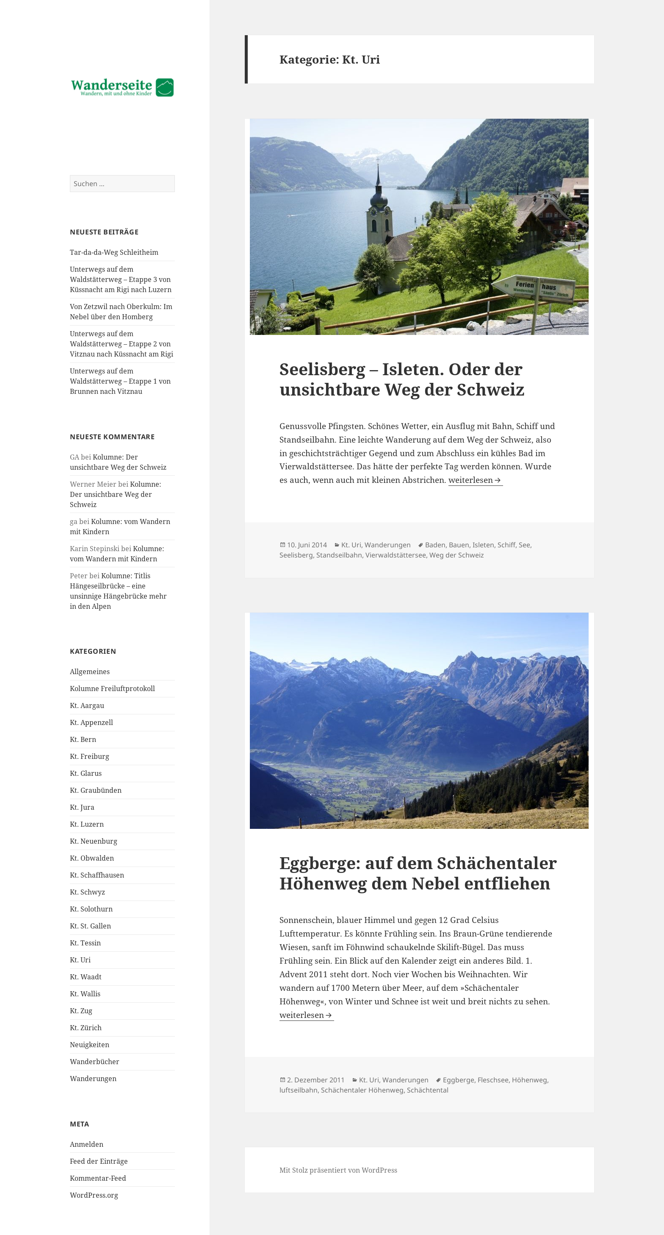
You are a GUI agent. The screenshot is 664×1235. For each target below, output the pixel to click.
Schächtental (427, 1090)
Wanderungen (93, 1078)
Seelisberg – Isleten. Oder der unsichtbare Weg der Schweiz (402, 378)
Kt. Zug (81, 1010)
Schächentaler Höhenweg (362, 1090)
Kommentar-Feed (98, 1178)
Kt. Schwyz (87, 892)
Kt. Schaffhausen (97, 875)
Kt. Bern (83, 739)
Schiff (506, 544)
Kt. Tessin (85, 943)
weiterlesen (475, 479)
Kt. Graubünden (96, 790)
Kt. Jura (82, 807)
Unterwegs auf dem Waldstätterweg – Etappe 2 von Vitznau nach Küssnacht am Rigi (121, 344)
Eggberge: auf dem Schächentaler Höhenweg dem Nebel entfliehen (418, 872)
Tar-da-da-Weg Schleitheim (114, 252)
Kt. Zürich (86, 1027)
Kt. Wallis (85, 993)
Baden (435, 544)
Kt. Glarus (86, 773)
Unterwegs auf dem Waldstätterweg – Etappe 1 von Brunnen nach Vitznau (120, 381)
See (524, 544)
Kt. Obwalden (92, 858)
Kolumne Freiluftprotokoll (112, 688)
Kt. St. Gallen (90, 926)
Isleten (483, 544)
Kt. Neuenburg (93, 841)
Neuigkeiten (89, 1044)
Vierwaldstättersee (395, 555)
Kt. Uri (80, 960)
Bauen (459, 544)
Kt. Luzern (87, 824)
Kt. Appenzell (91, 722)
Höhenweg (529, 1079)
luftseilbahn (298, 1090)
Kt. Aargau (87, 705)
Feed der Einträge (99, 1161)
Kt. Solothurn (91, 909)
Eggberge (458, 1079)
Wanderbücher (94, 1061)
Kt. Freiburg (89, 756)
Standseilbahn (339, 555)
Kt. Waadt (86, 976)
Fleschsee (493, 1079)
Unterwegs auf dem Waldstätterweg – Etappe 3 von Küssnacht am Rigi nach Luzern (121, 279)
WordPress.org (94, 1195)
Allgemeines (90, 671)
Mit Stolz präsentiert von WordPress (338, 1170)
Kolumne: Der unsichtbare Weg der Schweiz (115, 494)
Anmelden (86, 1144)
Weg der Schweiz (456, 555)
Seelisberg (296, 555)
